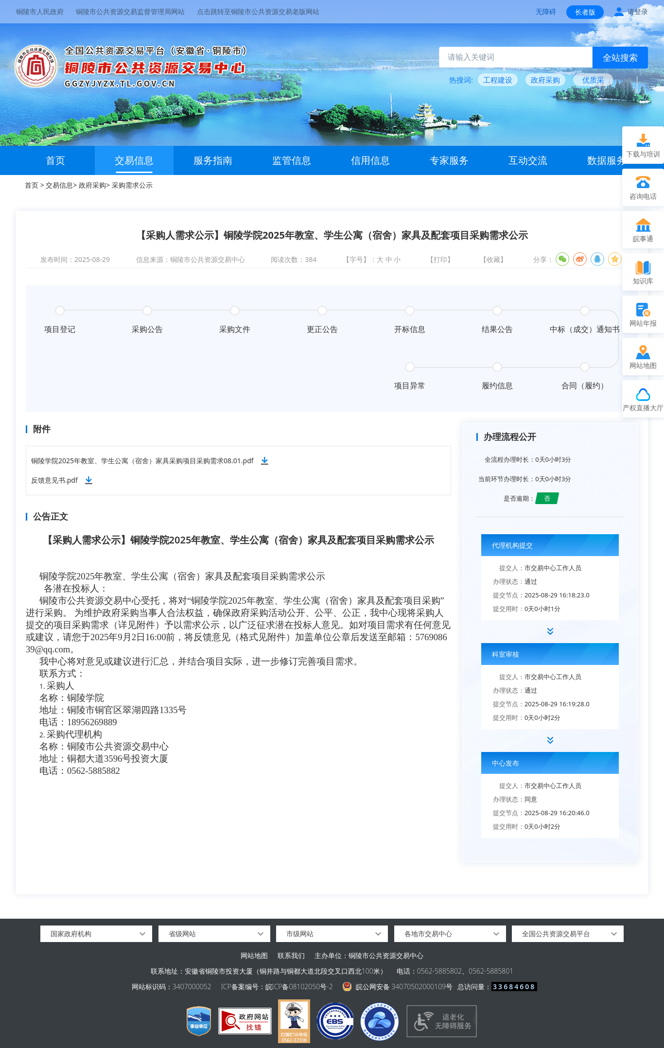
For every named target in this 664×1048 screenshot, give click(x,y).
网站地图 (254, 955)
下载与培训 (643, 153)
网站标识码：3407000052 (171, 986)
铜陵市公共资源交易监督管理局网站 (130, 11)
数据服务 (606, 160)
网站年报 (643, 323)
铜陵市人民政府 (40, 11)
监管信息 (291, 160)
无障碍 (546, 11)
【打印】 (440, 259)
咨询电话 (643, 196)
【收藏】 (493, 259)
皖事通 (643, 238)
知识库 (643, 280)
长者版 (585, 12)
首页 (55, 160)
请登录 (638, 11)
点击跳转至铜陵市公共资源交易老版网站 (258, 11)
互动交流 (527, 160)
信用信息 (370, 160)
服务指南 (212, 160)
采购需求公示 (132, 185)
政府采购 (92, 185)
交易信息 (134, 160)
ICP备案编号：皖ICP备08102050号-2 (277, 986)
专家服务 (449, 160)
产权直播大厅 (643, 407)
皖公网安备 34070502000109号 (404, 986)
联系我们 (291, 955)
